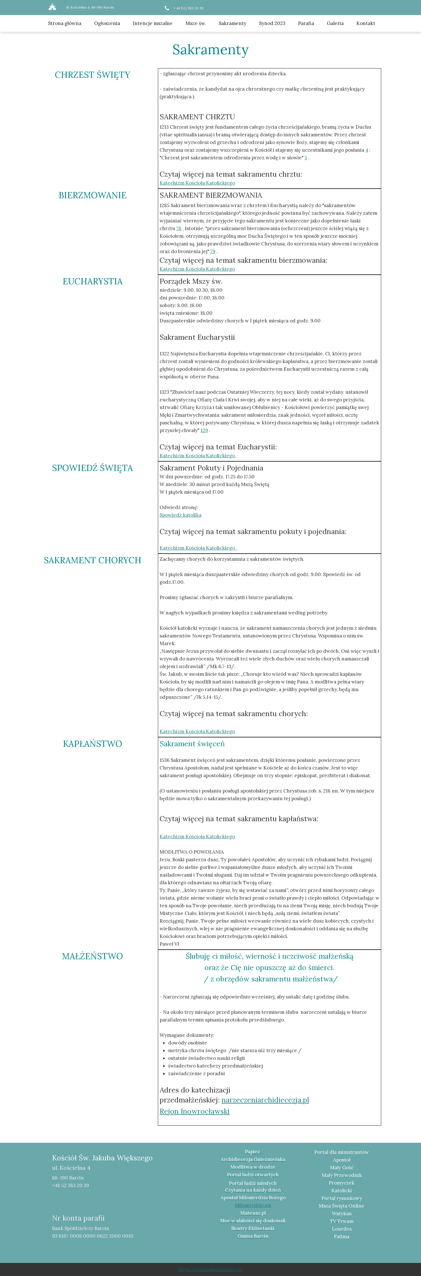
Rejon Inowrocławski (195, 1111)
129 (204, 430)
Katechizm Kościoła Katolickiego (197, 836)
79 (212, 251)
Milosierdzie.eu (253, 1205)
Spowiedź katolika (180, 515)
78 (178, 228)
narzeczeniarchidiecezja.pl (265, 1099)
